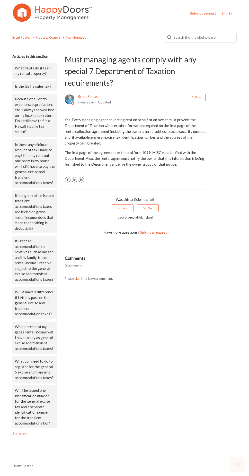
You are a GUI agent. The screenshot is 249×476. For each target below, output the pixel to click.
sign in (79, 278)
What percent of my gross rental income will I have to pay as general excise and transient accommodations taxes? (34, 337)
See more (19, 433)
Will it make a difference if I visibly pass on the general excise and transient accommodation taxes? (34, 303)
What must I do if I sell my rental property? (33, 71)
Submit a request (203, 13)
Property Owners (48, 37)
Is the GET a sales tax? (33, 86)
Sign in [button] (227, 13)
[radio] (122, 208)
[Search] (200, 37)
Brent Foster (21, 37)
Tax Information (77, 37)
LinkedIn (81, 180)
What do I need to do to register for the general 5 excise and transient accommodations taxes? (34, 369)
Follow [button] (196, 97)
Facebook (68, 180)
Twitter (74, 180)
